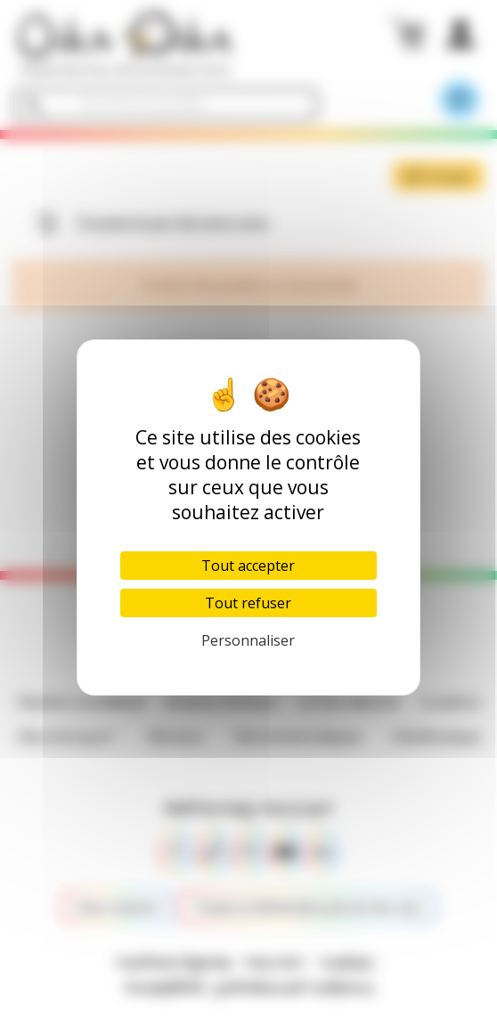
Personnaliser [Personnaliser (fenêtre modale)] (248, 640)
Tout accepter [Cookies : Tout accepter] (248, 565)
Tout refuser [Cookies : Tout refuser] (248, 603)
